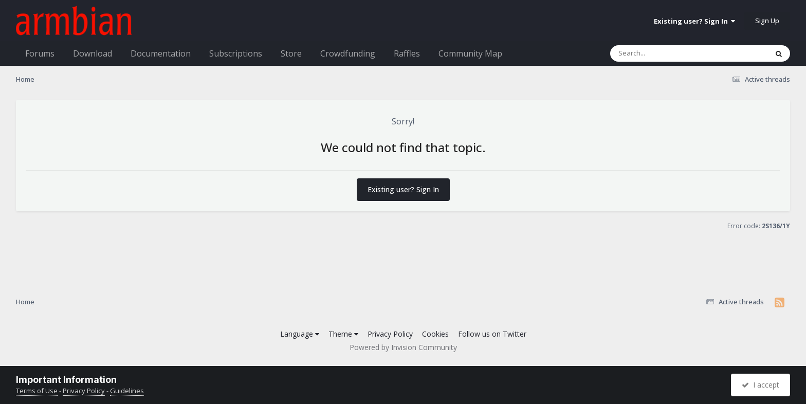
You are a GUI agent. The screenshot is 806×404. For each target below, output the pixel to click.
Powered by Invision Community (403, 347)
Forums (39, 53)
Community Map (470, 53)
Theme (343, 334)
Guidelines (127, 390)
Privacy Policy (390, 334)
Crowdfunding (347, 53)
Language (299, 334)
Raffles (407, 53)
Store (291, 53)
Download (92, 53)
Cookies (435, 334)
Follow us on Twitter (492, 334)
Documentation (161, 53)
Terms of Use (37, 390)
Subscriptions (235, 53)
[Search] (662, 53)
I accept (760, 385)
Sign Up (767, 20)
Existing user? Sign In (694, 21)
